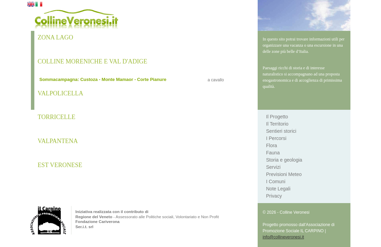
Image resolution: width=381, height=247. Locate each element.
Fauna (273, 152)
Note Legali (278, 188)
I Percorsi (276, 138)
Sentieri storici (281, 131)
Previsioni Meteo (284, 174)
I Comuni (275, 181)
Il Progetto (277, 116)
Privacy (274, 196)
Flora (271, 145)
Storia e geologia (284, 160)
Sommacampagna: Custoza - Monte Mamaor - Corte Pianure (103, 79)
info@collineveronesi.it (283, 237)
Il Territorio (277, 124)
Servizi (273, 167)
